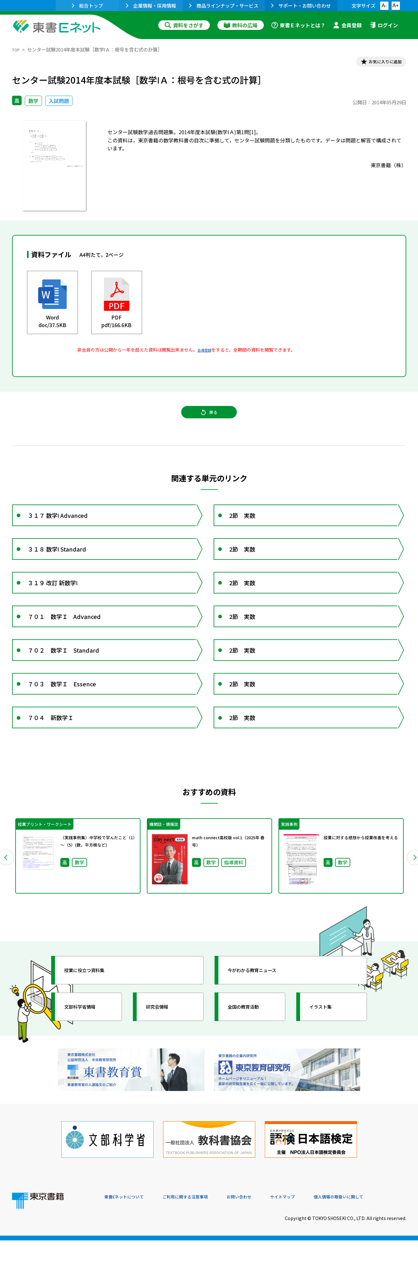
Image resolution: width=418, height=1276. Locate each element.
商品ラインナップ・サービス (223, 5)
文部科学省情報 (88, 1056)
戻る (209, 420)
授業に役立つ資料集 (93, 1019)
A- (384, 5)
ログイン (383, 25)
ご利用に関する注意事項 (200, 1233)
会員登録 (347, 25)
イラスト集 (327, 1056)
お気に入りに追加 (378, 63)
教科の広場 (240, 25)
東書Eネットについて (128, 1233)
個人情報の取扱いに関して (375, 1233)
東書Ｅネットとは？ (298, 25)
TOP (17, 49)
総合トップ (87, 5)
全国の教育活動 (251, 1056)
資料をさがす (184, 25)
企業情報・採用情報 (151, 5)
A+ (395, 5)
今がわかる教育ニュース (262, 1019)
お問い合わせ (262, 1233)
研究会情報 (163, 1056)
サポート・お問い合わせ (301, 5)
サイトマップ (311, 1233)
